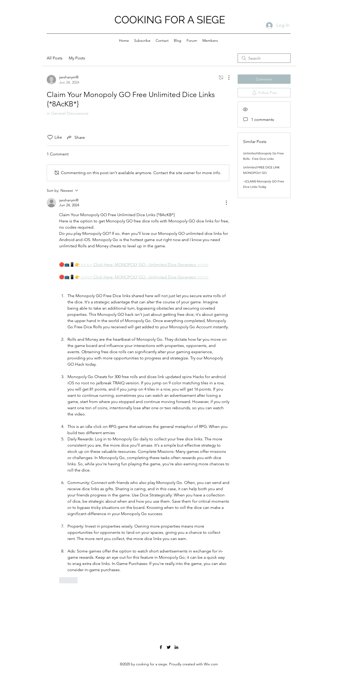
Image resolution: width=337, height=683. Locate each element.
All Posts (55, 58)
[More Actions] (226, 77)
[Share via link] (75, 137)
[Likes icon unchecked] (50, 137)
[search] (264, 58)
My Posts (77, 58)
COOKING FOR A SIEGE (169, 19)
